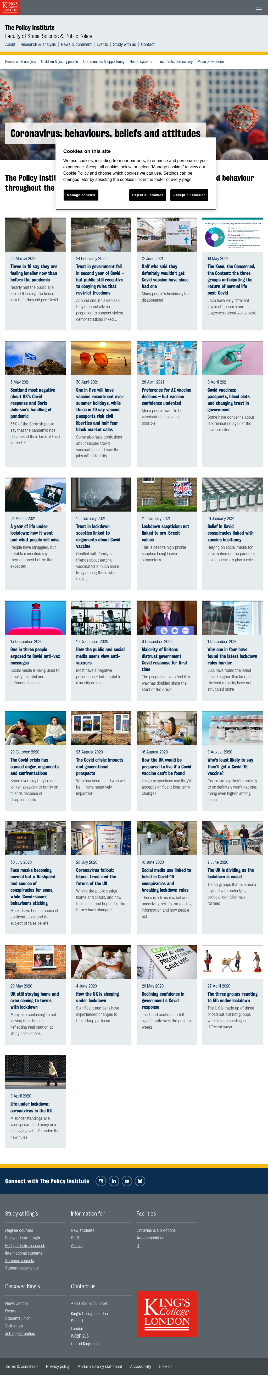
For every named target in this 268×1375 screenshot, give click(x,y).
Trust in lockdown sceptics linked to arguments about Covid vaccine (98, 536)
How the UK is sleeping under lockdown (97, 997)
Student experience (22, 1268)
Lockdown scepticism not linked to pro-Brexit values (165, 533)
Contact (148, 44)
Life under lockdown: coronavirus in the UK (31, 1107)
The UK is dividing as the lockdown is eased (231, 873)
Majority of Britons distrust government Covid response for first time (164, 659)
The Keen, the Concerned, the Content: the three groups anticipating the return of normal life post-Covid (231, 279)
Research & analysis (38, 44)
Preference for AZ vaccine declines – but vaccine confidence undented (166, 396)
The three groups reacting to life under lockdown (233, 997)
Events (102, 44)
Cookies (165, 1367)
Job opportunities (20, 1334)
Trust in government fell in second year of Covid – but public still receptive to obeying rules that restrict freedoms (100, 279)
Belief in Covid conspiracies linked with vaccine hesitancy (231, 533)
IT (138, 1246)
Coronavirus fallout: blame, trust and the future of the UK (96, 876)
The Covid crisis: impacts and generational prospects (99, 766)
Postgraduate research (25, 1246)
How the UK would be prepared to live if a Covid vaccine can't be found (166, 766)
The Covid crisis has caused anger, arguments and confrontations (34, 766)
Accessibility (140, 1367)
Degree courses (19, 1230)
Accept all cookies (189, 195)
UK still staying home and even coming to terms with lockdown (34, 1000)
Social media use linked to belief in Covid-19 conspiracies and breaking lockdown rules (166, 880)
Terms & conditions (21, 1367)
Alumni (76, 1246)
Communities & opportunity (103, 62)
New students (82, 1230)
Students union (18, 1318)
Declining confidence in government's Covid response (163, 1000)
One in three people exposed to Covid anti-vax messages (35, 656)
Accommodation (150, 1238)
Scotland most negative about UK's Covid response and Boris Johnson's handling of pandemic (32, 403)
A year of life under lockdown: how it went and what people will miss (34, 533)
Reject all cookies (147, 195)
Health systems (141, 62)
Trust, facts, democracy (175, 62)
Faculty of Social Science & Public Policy (48, 36)
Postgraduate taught (22, 1238)
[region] (135, 173)
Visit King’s (14, 1326)
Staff (75, 1238)
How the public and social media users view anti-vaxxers (100, 656)
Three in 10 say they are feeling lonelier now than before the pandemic (33, 273)
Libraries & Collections (156, 1230)
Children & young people (59, 62)
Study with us (124, 44)
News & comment (76, 44)
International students (23, 1253)
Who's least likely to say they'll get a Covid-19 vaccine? (230, 766)
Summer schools (19, 1261)
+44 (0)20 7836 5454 (89, 1303)
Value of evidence (211, 62)
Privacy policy (58, 1367)
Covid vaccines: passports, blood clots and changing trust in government (229, 400)
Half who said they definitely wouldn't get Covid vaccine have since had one (165, 276)
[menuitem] (13, 44)
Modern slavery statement (99, 1367)
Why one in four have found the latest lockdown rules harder (232, 656)
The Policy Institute (29, 27)
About (10, 44)
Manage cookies (81, 195)
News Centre (16, 1303)
